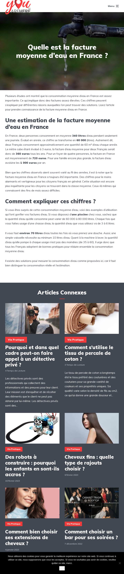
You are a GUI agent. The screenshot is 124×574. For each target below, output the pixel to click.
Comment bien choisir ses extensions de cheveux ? (31, 537)
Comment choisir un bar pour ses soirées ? (91, 534)
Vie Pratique (16, 339)
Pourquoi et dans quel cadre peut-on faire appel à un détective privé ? (32, 356)
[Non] (119, 563)
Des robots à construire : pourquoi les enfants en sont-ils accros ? (32, 465)
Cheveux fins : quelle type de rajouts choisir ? (89, 463)
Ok (62, 568)
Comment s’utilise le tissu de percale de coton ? (89, 353)
